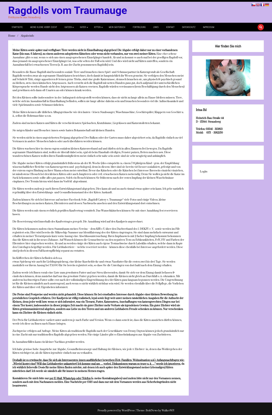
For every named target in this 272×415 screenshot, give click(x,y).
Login (203, 171)
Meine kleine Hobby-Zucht (43, 27)
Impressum (208, 27)
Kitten (97, 27)
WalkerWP (168, 410)
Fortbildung (139, 27)
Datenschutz (188, 27)
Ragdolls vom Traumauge (67, 10)
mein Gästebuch (117, 27)
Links (156, 27)
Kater (83, 27)
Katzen (68, 27)
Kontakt (170, 27)
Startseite (17, 27)
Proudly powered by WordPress (116, 410)
